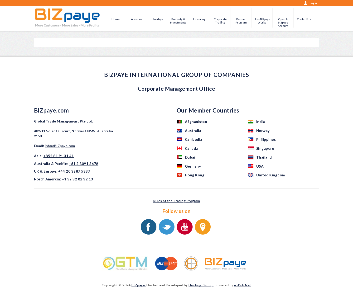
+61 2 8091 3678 (83, 163)
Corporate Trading (220, 20)
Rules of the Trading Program (176, 201)
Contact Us (304, 19)
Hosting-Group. (201, 285)
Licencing (199, 19)
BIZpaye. (138, 285)
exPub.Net (242, 285)
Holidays (157, 19)
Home (115, 19)
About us (136, 19)
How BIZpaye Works (262, 20)
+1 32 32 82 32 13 (77, 179)
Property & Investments (178, 20)
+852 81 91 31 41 (59, 156)
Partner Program (241, 20)
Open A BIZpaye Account (283, 22)
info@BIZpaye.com (60, 146)
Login (313, 3)
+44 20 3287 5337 (74, 171)
